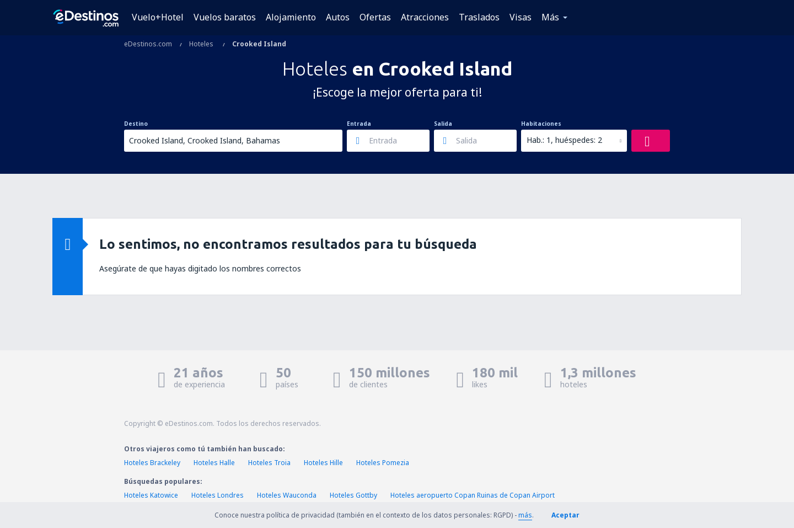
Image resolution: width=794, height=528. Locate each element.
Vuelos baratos (225, 17)
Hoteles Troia (269, 462)
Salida (443, 123)
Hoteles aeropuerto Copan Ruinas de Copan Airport (472, 495)
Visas (520, 17)
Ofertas (375, 17)
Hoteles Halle (214, 462)
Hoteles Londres (217, 495)
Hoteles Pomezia (382, 462)
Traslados (479, 17)
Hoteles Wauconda (286, 495)
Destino (136, 123)
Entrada (359, 123)
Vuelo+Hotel (158, 17)
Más (550, 17)
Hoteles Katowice (151, 495)
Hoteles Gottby (353, 495)
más (525, 515)
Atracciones (425, 17)
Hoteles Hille (323, 462)
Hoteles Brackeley (152, 462)
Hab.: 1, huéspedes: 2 (564, 140)
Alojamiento (291, 17)
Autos (338, 17)
